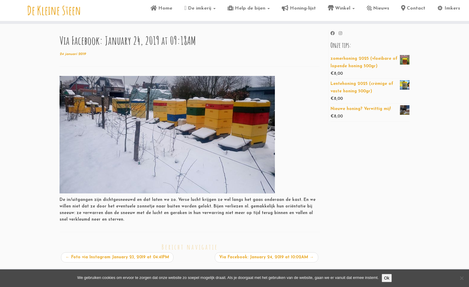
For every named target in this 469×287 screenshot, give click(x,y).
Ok (386, 278)
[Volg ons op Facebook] (335, 33)
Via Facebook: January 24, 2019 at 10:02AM (266, 257)
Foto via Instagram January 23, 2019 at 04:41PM (117, 257)
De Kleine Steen (54, 10)
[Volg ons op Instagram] (342, 33)
